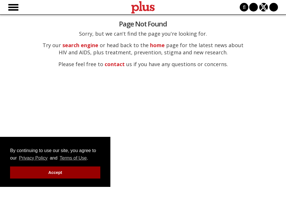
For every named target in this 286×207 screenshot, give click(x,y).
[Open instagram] (273, 7)
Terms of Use (73, 158)
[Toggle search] (244, 7)
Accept (55, 172)
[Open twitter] (263, 7)
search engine (80, 45)
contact (115, 64)
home (157, 45)
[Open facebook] (253, 7)
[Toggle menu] (13, 7)
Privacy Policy (33, 158)
